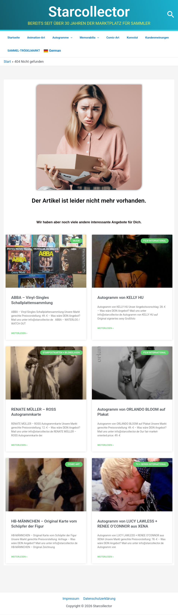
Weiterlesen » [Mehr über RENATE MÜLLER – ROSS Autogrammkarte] (19, 445)
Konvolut (121, 37)
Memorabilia (82, 37)
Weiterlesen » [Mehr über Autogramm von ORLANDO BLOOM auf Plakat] (105, 445)
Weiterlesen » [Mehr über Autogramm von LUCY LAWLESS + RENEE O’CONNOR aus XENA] (105, 557)
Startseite (13, 37)
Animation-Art (33, 37)
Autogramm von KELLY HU (120, 297)
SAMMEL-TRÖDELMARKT (23, 50)
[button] (170, 15)
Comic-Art (104, 37)
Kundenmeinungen (145, 37)
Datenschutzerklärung (99, 599)
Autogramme (58, 37)
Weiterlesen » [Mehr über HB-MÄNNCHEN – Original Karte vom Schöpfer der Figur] (19, 557)
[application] (66, 37)
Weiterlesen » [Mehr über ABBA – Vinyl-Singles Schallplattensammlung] (19, 333)
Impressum (71, 599)
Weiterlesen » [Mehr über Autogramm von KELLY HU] (105, 328)
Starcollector (89, 11)
